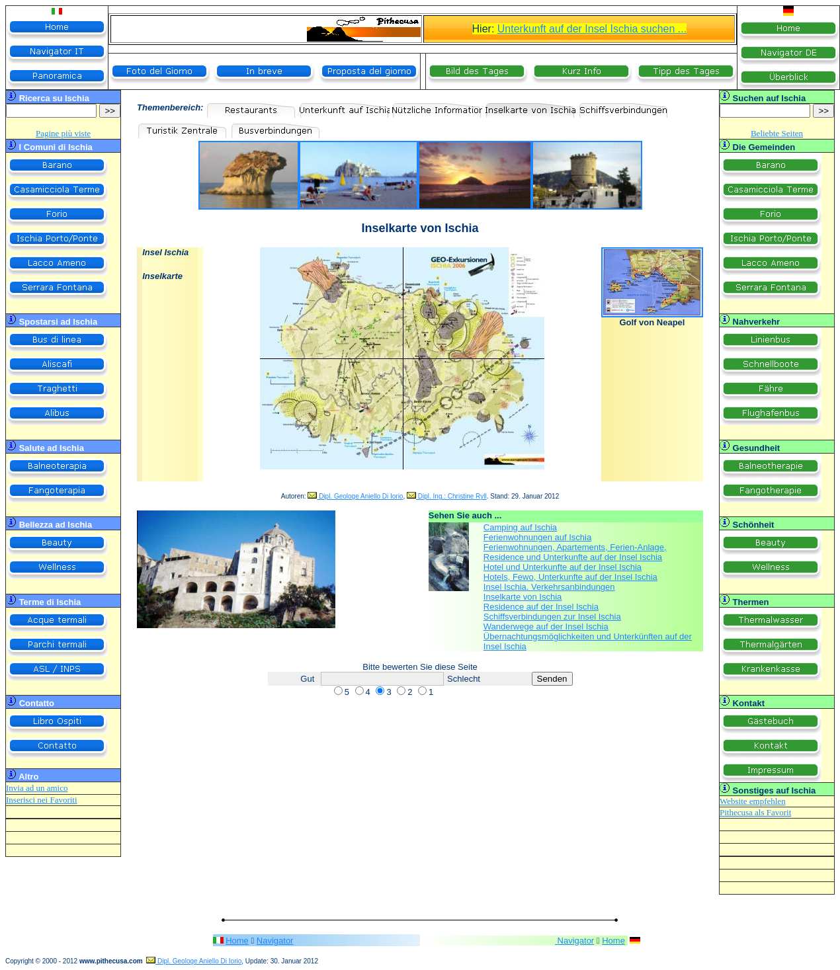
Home (237, 941)
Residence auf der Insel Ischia (541, 607)
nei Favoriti (56, 800)
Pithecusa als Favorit (755, 812)
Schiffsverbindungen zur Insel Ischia (552, 617)
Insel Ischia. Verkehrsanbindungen (549, 587)
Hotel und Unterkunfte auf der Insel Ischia (562, 567)
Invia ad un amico (37, 788)
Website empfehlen (753, 801)
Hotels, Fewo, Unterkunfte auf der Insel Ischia (570, 577)
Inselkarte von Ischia (522, 597)
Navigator (275, 941)
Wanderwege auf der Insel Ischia (546, 626)
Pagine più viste (63, 133)
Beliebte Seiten (777, 133)
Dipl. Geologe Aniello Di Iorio (355, 496)
